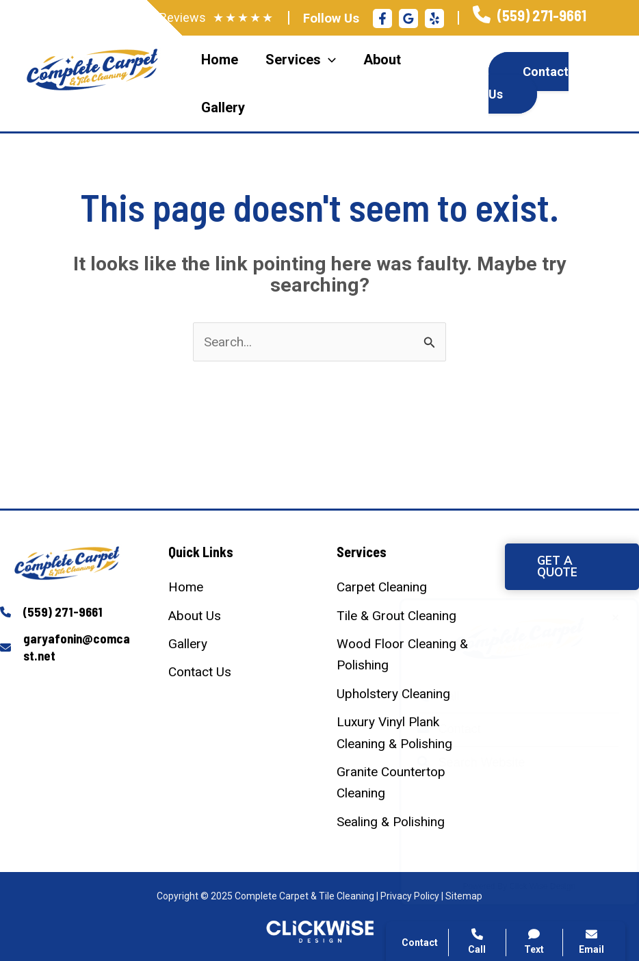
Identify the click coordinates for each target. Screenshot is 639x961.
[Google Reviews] (408, 18)
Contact (435, 729)
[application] (328, 60)
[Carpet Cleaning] (382, 587)
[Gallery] (187, 643)
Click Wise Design (529, 886)
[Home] (185, 587)
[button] (572, 566)
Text (534, 941)
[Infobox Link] (529, 17)
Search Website (458, 762)
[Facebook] (382, 18)
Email (591, 941)
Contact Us (528, 82)
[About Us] (194, 615)
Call (425, 696)
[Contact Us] (199, 671)
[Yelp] (434, 18)
